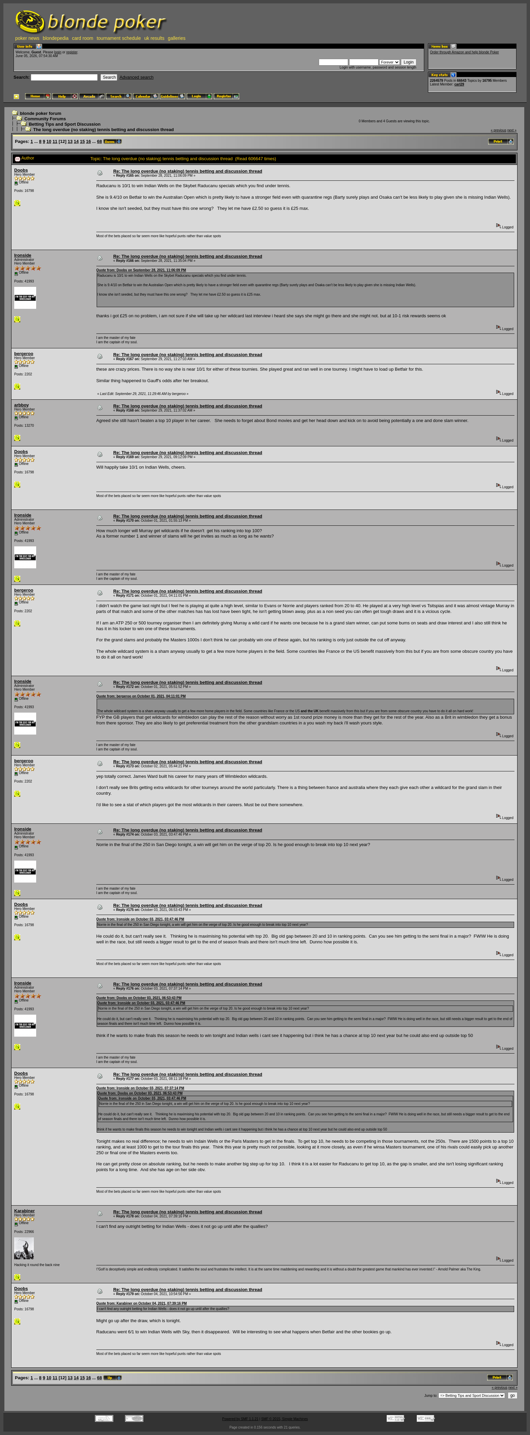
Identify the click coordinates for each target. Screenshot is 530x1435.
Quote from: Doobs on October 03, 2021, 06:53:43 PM (139, 998)
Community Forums (45, 118)
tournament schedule (119, 38)
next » (511, 130)
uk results (154, 38)
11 (54, 141)
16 (88, 141)
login (57, 52)
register (71, 52)
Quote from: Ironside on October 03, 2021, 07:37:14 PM (140, 1088)
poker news (27, 38)
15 (82, 141)
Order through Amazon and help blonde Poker (464, 52)
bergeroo (23, 353)
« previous (498, 130)
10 (48, 141)
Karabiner (24, 1210)
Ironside (22, 255)
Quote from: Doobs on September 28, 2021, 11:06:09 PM (141, 270)
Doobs (21, 170)
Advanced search (136, 77)
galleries (177, 38)
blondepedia (56, 38)
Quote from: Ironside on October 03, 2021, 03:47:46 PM (140, 919)
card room (82, 38)
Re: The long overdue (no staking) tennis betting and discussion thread (187, 171)
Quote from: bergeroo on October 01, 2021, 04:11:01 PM (141, 696)
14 (76, 141)
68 (99, 141)
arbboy (21, 404)
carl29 (459, 84)
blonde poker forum (40, 113)
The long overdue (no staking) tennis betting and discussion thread (103, 129)
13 (70, 141)
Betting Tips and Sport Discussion (64, 124)
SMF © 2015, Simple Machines (284, 1419)
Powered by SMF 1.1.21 (240, 1419)
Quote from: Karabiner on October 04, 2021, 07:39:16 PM (141, 1303)
